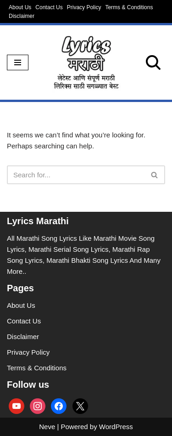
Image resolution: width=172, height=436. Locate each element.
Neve (47, 426)
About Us (20, 7)
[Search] (153, 62)
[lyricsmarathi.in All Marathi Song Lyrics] (86, 62)
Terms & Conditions (129, 7)
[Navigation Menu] (17, 62)
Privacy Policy (84, 7)
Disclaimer (21, 16)
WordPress (116, 426)
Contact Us (48, 7)
